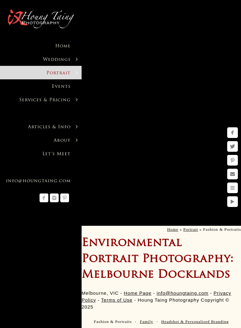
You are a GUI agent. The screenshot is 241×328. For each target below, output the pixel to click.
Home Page (138, 293)
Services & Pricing (45, 100)
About (62, 140)
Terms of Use (116, 300)
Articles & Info (49, 127)
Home (63, 46)
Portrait (58, 73)
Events (61, 86)
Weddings (57, 59)
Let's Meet (56, 154)
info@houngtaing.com (38, 181)
